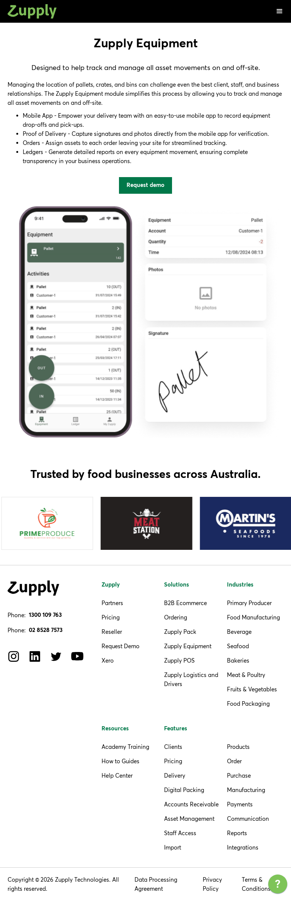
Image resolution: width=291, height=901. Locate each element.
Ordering (175, 617)
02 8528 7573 (46, 630)
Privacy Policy (212, 884)
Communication (248, 818)
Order (234, 761)
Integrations (242, 847)
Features (175, 728)
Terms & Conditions (256, 884)
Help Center (117, 775)
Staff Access (180, 833)
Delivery (174, 775)
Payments (240, 804)
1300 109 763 (45, 615)
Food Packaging (248, 703)
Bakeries (238, 660)
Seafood (238, 646)
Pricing (111, 617)
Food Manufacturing (253, 617)
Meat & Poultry (246, 674)
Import (172, 847)
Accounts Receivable (191, 804)
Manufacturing (246, 790)
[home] (32, 11)
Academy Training (125, 746)
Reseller (112, 631)
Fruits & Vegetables (252, 689)
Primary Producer (249, 603)
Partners (112, 603)
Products (238, 746)
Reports (237, 833)
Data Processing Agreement (156, 884)
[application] (277, 886)
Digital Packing (184, 790)
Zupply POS (179, 660)
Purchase (239, 775)
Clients (173, 746)
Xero (108, 660)
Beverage (239, 631)
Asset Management (189, 818)
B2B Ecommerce (185, 603)
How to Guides (120, 761)
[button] (279, 11)
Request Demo (120, 646)
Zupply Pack (180, 631)
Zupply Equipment (187, 646)
